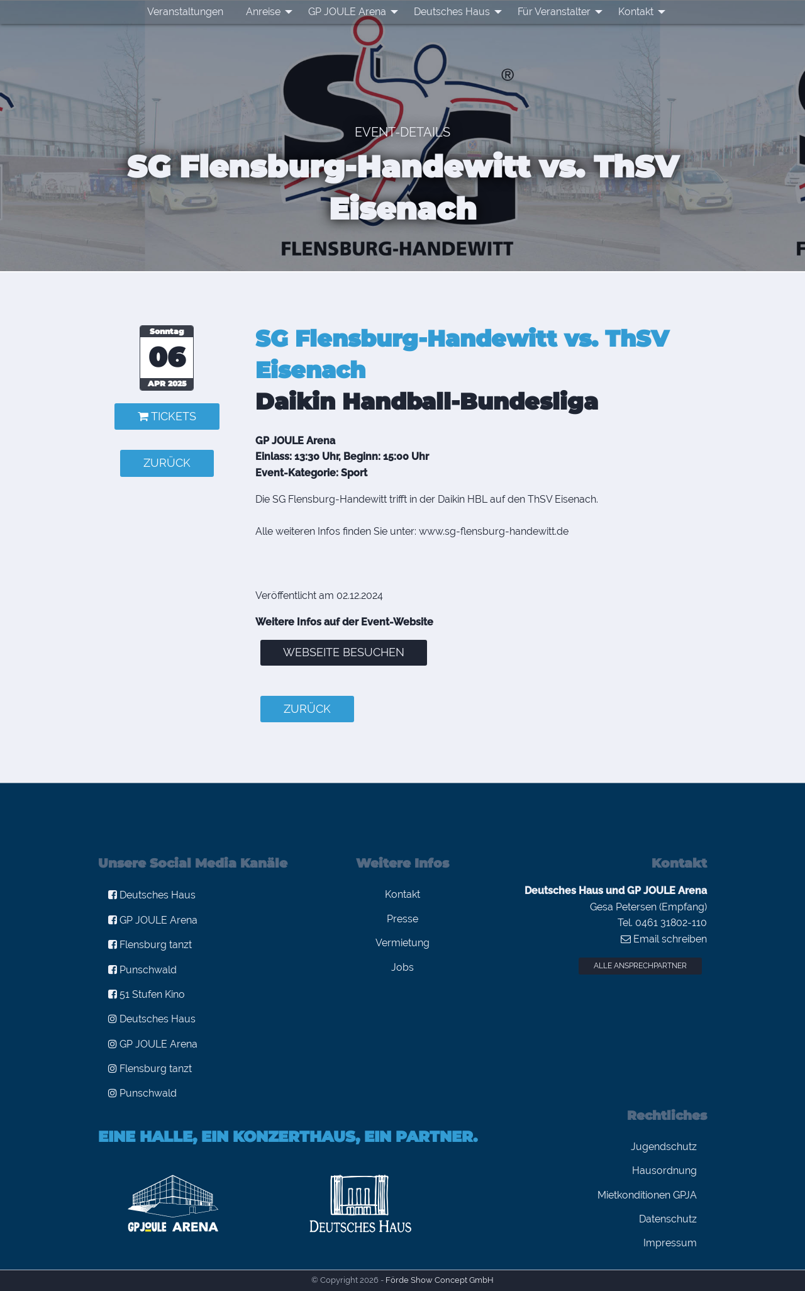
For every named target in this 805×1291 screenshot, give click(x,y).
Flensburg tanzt (150, 945)
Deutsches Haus (452, 12)
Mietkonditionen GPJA (647, 1195)
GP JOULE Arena (347, 12)
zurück (167, 462)
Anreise (263, 12)
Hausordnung (664, 1170)
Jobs (402, 967)
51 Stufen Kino (146, 994)
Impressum (670, 1243)
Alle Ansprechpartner (640, 965)
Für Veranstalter (554, 12)
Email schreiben (664, 939)
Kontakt (635, 12)
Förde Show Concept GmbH (440, 1280)
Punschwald (142, 970)
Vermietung (402, 943)
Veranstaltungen (185, 12)
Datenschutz (668, 1219)
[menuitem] (185, 12)
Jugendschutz (664, 1147)
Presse (402, 919)
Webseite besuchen (343, 652)
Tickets (167, 416)
